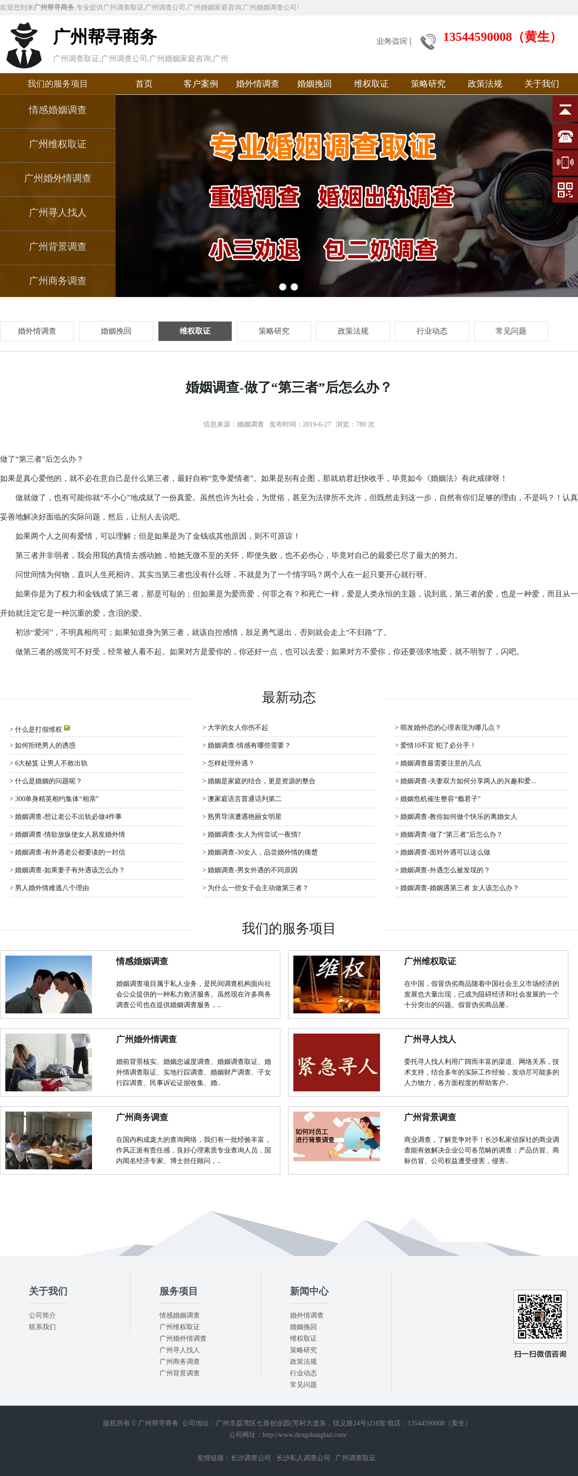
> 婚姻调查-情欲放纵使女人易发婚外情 (67, 834)
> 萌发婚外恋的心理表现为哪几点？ (448, 727)
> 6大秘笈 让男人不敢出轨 (49, 763)
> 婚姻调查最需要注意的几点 (438, 763)
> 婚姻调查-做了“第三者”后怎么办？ (449, 834)
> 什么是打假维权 (40, 728)
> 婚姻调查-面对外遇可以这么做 (442, 852)
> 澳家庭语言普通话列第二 (242, 799)
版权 (110, 1423)
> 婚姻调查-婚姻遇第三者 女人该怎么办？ (457, 888)
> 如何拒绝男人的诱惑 (43, 745)
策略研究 (428, 84)
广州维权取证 (58, 144)
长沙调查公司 (251, 1458)
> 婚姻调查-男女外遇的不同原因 (250, 870)
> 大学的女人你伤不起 (235, 727)
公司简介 (42, 1315)
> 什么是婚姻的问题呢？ (46, 781)
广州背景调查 (58, 246)
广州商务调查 (58, 280)
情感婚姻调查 (58, 109)
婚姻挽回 (314, 84)
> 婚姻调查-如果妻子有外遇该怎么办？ (67, 870)
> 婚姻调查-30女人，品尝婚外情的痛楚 (260, 852)
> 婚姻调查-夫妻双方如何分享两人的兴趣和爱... (465, 781)
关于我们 (542, 84)
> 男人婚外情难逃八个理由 (49, 888)
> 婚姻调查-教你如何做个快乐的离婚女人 (456, 816)
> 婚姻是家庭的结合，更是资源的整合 (258, 781)
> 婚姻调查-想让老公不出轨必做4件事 (66, 816)
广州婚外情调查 (58, 178)
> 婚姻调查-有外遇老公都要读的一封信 (67, 852)
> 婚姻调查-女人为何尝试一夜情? (251, 834)
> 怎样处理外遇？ (228, 763)
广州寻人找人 (58, 212)
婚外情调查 (257, 84)
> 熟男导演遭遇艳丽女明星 (242, 816)
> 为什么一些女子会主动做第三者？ (255, 888)
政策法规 (485, 84)
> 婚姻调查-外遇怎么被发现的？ (442, 870)
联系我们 (42, 1327)
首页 (144, 84)
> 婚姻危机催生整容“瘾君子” (438, 799)
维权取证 (371, 84)
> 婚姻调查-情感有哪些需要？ (246, 745)
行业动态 (303, 1373)
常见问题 (303, 1384)
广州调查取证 (355, 1458)
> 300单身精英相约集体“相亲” (54, 799)
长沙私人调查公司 (303, 1458)
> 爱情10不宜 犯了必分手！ (435, 745)
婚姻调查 (250, 424)
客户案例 (201, 84)
